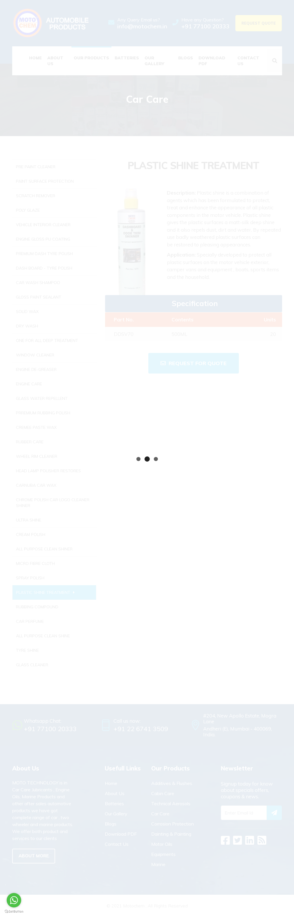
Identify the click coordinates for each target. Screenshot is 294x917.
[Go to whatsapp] (14, 900)
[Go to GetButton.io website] (14, 911)
